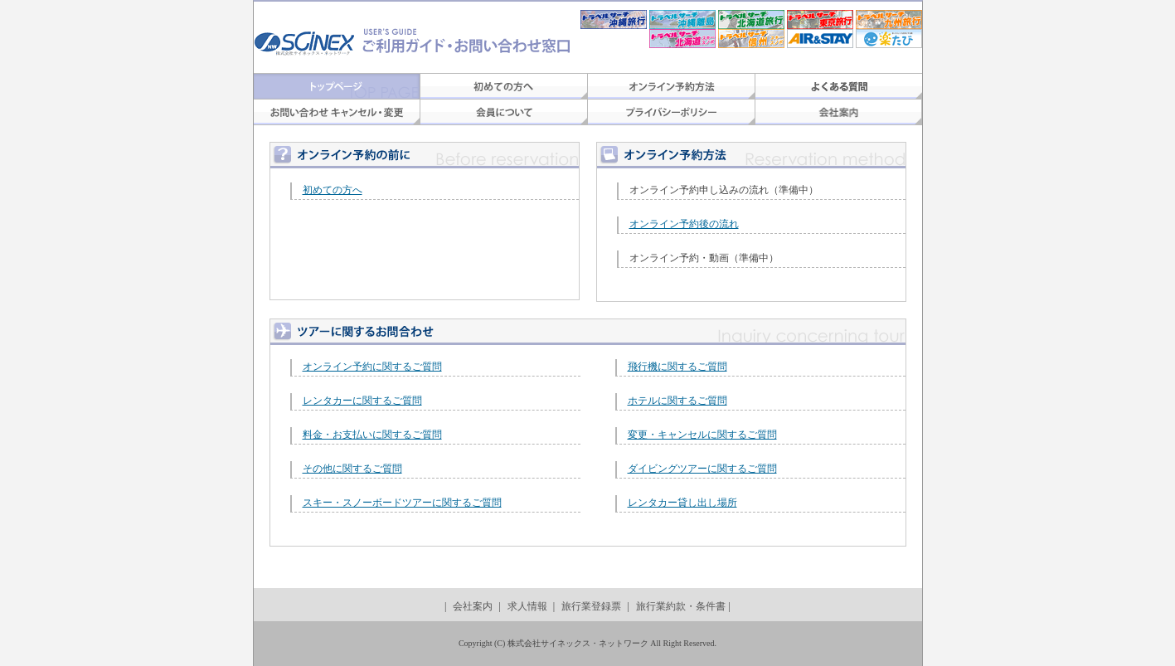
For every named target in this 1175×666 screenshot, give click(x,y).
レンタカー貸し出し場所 (682, 502)
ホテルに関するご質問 (677, 400)
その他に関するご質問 (352, 468)
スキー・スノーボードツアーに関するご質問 (402, 502)
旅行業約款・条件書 (681, 606)
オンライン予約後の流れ (684, 224)
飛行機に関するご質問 (677, 366)
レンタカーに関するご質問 (362, 400)
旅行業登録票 (591, 606)
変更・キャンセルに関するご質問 (702, 434)
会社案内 (473, 606)
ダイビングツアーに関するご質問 (702, 468)
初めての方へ (332, 190)
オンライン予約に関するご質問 (372, 366)
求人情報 (527, 606)
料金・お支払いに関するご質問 (372, 434)
